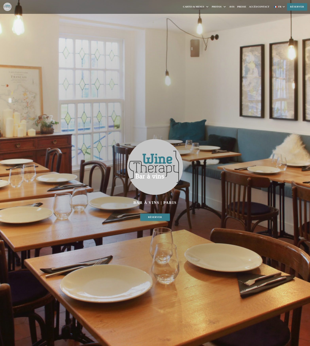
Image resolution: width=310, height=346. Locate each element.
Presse (241, 6)
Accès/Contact (259, 6)
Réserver (297, 6)
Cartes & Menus (196, 6)
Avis (231, 6)
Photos (219, 6)
